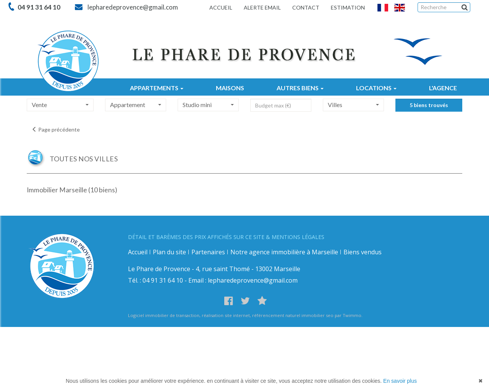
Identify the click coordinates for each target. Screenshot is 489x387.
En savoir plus (400, 381)
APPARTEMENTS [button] (156, 87)
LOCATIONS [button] (376, 87)
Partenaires (208, 252)
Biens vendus (362, 252)
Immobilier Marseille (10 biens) (72, 190)
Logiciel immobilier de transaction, (165, 315)
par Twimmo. (349, 315)
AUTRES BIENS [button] (300, 87)
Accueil (220, 7)
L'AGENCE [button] (443, 87)
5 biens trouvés (429, 112)
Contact (305, 7)
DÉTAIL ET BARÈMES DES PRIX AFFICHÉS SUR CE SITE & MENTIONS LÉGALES (226, 237)
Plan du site (169, 252)
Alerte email (262, 7)
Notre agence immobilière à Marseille (284, 252)
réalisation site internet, (227, 315)
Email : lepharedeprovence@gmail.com (243, 280)
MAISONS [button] (230, 87)
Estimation (348, 7)
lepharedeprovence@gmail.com (131, 7)
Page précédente (56, 129)
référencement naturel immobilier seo (293, 315)
